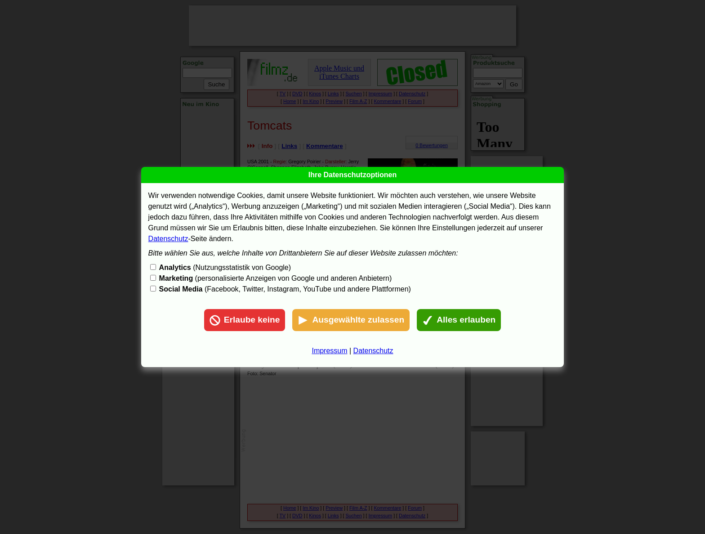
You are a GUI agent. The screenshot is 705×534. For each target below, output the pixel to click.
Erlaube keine (245, 320)
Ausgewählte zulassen (351, 320)
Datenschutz (168, 238)
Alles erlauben (458, 320)
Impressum (329, 351)
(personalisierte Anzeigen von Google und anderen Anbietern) (275, 278)
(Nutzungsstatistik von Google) (225, 267)
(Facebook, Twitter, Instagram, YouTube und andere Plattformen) (285, 289)
